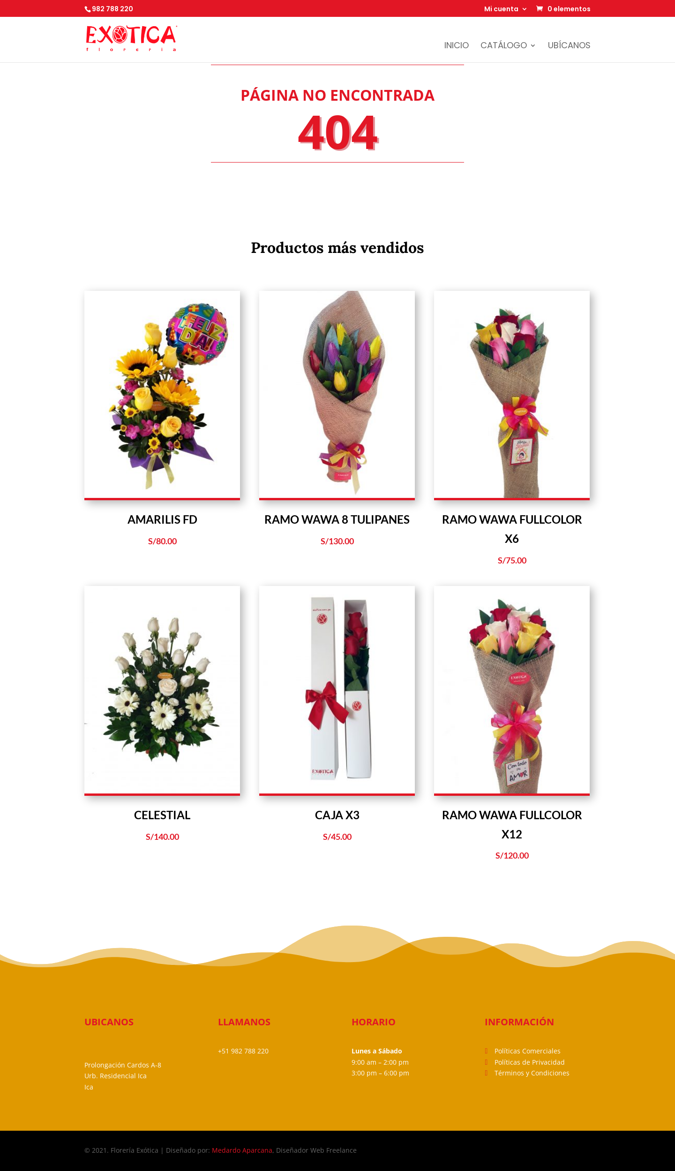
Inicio (456, 46)
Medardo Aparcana (242, 1150)
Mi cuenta (501, 10)
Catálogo (503, 46)
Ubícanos (569, 46)
